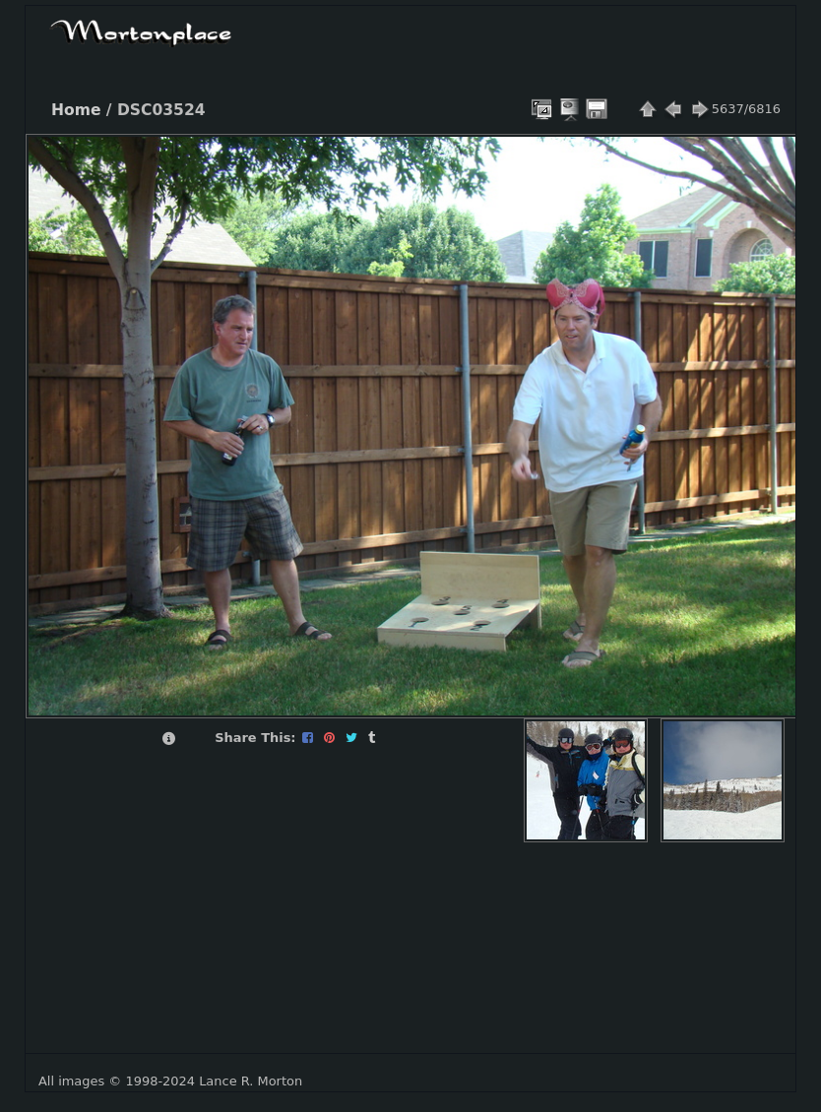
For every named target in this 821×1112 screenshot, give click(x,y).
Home (75, 110)
